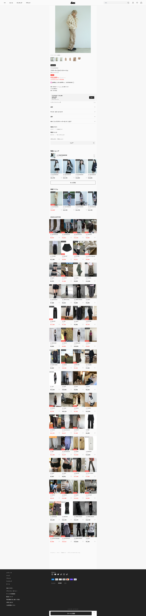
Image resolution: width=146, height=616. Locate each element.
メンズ (8, 575)
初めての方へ (9, 588)
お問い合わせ (53, 139)
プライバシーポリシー (11, 591)
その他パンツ (59, 129)
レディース (9, 572)
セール (11, 3)
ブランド (28, 3)
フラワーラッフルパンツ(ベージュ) (74, 552)
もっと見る (73, 182)
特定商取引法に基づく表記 (13, 599)
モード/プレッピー (61, 134)
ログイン (60, 86)
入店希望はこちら (10, 605)
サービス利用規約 (10, 594)
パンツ (52, 129)
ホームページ (53, 552)
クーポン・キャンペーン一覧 (56, 102)
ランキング (19, 3)
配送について (60, 139)
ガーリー (52, 134)
